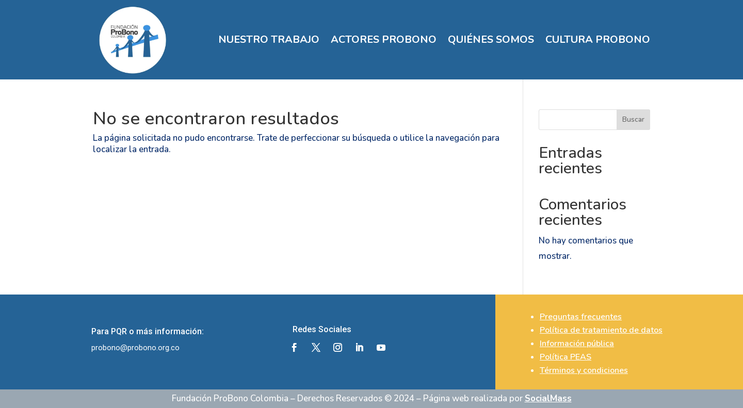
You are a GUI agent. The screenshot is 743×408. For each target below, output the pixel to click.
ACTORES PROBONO (384, 39)
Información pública (577, 343)
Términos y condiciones (584, 370)
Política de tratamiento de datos (601, 330)
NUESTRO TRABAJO (268, 39)
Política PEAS (565, 357)
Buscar (633, 119)
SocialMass (548, 398)
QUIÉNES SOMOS (491, 39)
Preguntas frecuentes (581, 316)
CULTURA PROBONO (597, 39)
